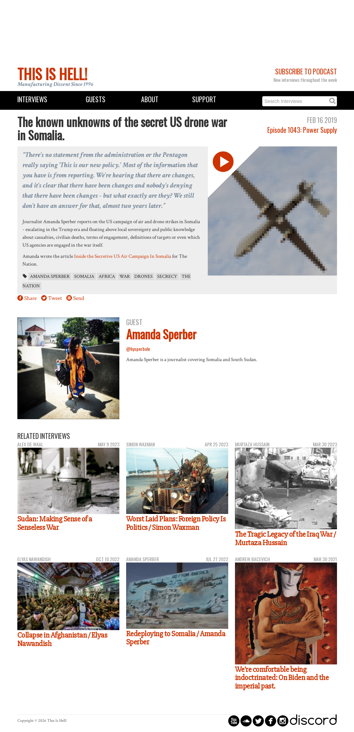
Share (30, 298)
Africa (107, 276)
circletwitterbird (258, 720)
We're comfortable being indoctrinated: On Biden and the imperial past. (282, 678)
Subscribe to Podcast (306, 71)
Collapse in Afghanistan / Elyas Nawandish (62, 639)
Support (204, 99)
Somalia (84, 276)
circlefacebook (270, 720)
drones (143, 276)
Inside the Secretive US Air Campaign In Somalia (122, 256)
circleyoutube (233, 720)
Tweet (55, 298)
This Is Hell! (52, 73)
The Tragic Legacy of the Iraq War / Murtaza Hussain (285, 539)
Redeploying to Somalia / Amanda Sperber (175, 638)
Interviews (32, 99)
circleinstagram (282, 720)
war (124, 276)
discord (313, 720)
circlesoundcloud (246, 720)
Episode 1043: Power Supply (302, 130)
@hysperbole (138, 348)
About (149, 99)
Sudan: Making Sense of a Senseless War (54, 523)
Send (78, 298)
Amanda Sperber (50, 276)
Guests (95, 99)
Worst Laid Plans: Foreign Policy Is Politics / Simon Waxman (176, 523)
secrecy (167, 276)
